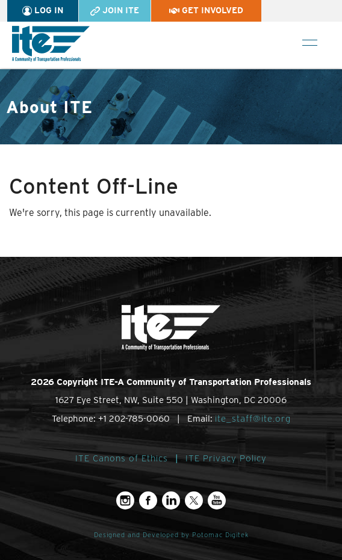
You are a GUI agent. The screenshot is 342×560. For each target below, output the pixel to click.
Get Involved (206, 10)
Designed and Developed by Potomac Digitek (171, 535)
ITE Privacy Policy (226, 458)
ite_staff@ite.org (253, 418)
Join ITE (114, 10)
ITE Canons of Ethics (121, 458)
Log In (42, 10)
